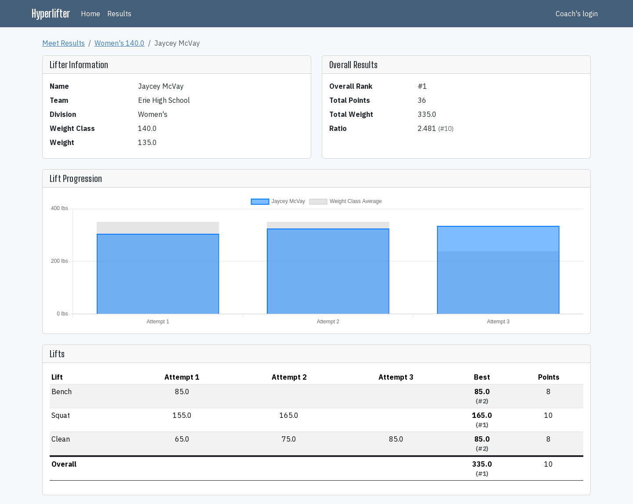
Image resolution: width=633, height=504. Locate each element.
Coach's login (577, 13)
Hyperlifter (51, 13)
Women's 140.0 (120, 43)
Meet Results (63, 43)
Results (119, 13)
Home (90, 13)
